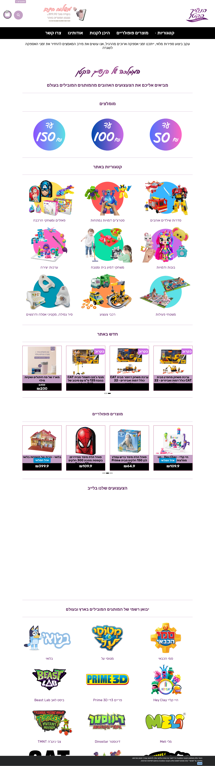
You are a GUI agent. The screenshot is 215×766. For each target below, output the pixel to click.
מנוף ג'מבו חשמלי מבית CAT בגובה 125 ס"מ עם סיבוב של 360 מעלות (86, 380)
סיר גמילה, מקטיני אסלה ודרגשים (49, 314)
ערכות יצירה (49, 267)
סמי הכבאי (165, 659)
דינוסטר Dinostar (107, 742)
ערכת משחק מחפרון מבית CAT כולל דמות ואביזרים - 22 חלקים (173, 380)
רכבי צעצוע (107, 314)
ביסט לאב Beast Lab (49, 700)
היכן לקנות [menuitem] (100, 33)
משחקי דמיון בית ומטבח (107, 267)
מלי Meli (166, 742)
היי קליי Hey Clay (165, 700)
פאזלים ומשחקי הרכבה (49, 220)
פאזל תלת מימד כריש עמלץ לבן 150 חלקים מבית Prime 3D (129, 460)
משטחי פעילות (166, 314)
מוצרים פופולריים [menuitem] (132, 33)
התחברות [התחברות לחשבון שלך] (20, 2)
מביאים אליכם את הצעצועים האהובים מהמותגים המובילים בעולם (107, 85)
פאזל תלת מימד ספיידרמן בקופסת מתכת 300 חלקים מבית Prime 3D (86, 460)
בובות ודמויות (165, 267)
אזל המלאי (168, 460)
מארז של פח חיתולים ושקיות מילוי (42, 378)
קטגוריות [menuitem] (164, 33)
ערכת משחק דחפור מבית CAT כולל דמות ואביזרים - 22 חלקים (129, 380)
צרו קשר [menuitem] (53, 33)
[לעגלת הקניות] (7, 14)
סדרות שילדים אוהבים (165, 220)
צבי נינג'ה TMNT (49, 742)
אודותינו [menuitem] (75, 33)
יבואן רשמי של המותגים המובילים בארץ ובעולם (107, 609)
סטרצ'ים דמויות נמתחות (107, 220)
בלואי (49, 659)
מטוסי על (107, 659)
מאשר (200, 763)
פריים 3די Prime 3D (107, 700)
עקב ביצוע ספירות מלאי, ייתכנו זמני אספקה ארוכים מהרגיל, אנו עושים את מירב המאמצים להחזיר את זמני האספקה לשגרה (107, 46)
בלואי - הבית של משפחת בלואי (42, 457)
